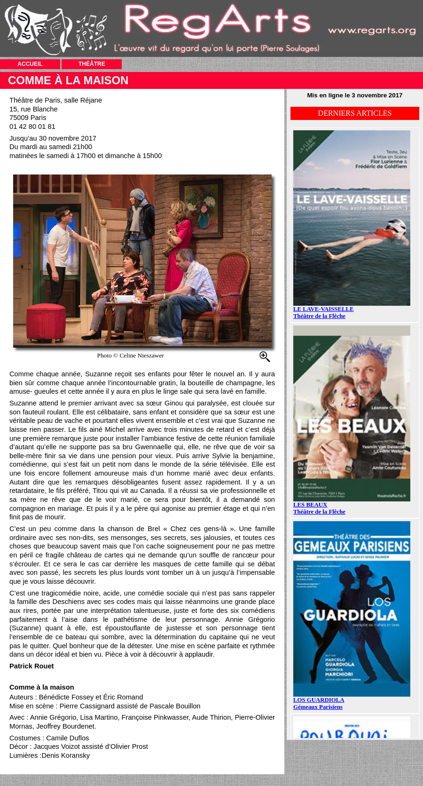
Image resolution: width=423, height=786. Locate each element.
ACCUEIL (29, 64)
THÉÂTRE (91, 64)
